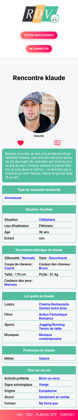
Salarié (44, 358)
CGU (29, 415)
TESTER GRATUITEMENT (39, 35)
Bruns (43, 268)
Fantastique (58, 314)
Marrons (10, 285)
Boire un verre (49, 378)
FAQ (20, 415)
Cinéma (45, 304)
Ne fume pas (48, 403)
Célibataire (47, 220)
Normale (28, 258)
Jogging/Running (52, 325)
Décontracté (58, 258)
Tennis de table (50, 329)
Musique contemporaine (50, 337)
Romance (46, 318)
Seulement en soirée (54, 397)
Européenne (48, 391)
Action (44, 314)
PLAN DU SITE (46, 415)
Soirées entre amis (53, 308)
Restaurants (60, 304)
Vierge (44, 385)
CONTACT (67, 415)
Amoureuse (12, 198)
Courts (9, 268)
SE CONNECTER (38, 48)
